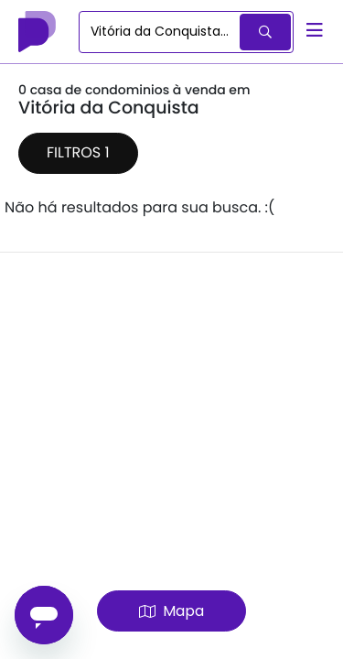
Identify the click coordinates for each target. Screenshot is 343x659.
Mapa (171, 610)
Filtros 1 (78, 152)
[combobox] (160, 32)
